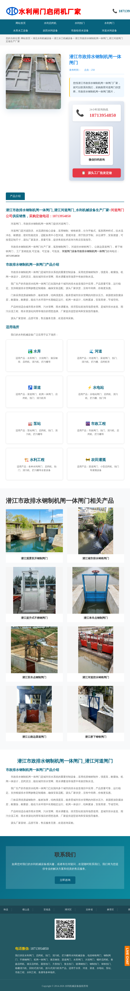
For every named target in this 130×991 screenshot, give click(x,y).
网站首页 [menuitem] (21, 23)
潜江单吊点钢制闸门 (96, 617)
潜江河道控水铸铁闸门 (95, 677)
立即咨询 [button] (65, 880)
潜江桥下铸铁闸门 (95, 736)
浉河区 (70, 909)
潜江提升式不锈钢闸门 (34, 617)
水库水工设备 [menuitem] (20, 30)
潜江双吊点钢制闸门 (34, 677)
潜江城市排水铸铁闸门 (95, 558)
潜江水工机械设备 (63, 38)
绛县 (8, 909)
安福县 (49, 909)
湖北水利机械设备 (42, 38)
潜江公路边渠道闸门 (34, 736)
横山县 (28, 909)
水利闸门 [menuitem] (109, 23)
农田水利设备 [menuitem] (50, 30)
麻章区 (113, 909)
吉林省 (91, 909)
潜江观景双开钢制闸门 (34, 558)
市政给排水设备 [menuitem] (80, 30)
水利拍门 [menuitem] (80, 23)
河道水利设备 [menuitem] (109, 30)
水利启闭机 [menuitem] (50, 23)
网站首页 (25, 38)
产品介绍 (15, 196)
